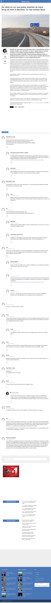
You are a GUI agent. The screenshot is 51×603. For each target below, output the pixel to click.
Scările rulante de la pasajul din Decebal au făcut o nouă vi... (11, 589)
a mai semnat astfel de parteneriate (38, 102)
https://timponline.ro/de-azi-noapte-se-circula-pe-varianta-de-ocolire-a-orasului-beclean (27, 282)
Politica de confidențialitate (40, 578)
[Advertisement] (29, 119)
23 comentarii (5, 58)
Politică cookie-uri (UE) (40, 580)
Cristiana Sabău (15, 392)
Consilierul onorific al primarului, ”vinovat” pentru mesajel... (10, 574)
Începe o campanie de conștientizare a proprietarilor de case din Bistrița (29, 506)
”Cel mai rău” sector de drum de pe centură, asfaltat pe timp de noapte (29, 502)
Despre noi (38, 573)
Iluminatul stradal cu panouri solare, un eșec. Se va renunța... (27, 595)
